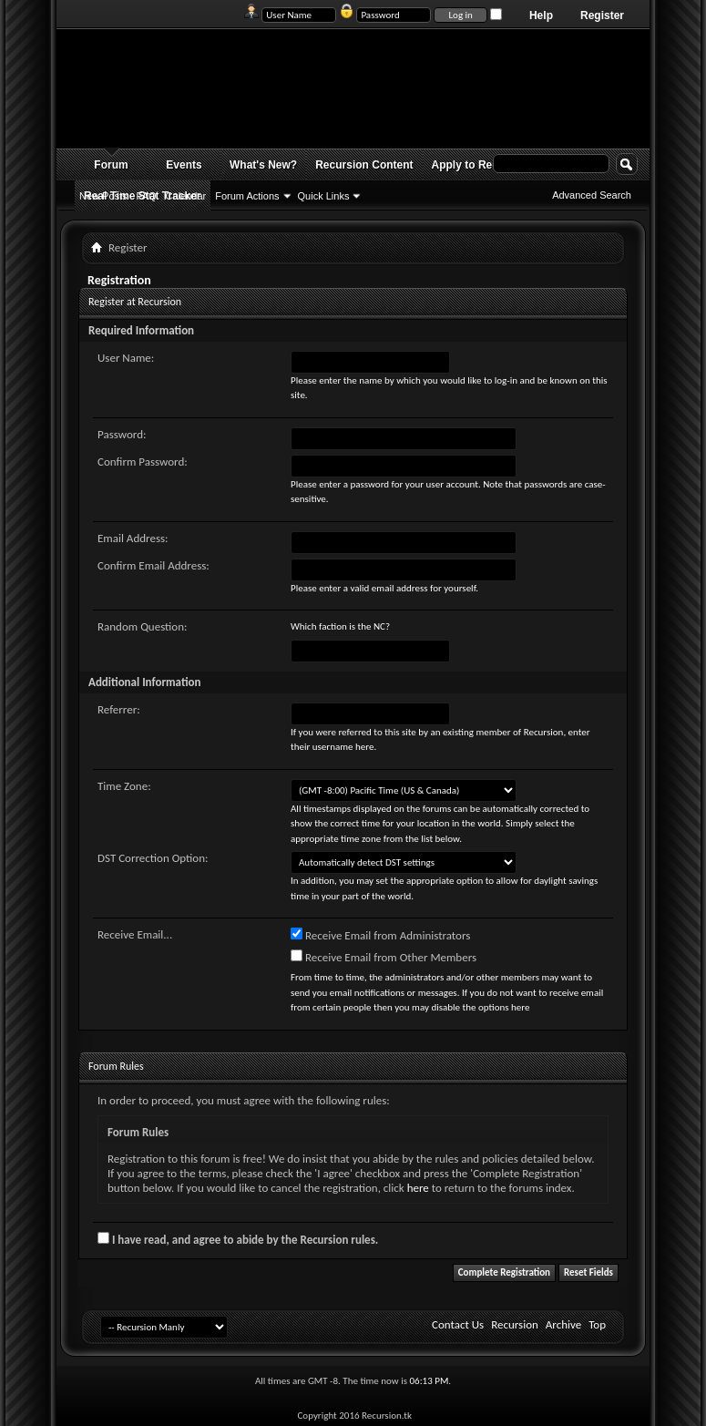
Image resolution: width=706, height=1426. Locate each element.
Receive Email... (134, 934)
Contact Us (458, 1324)
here (418, 1188)
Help (541, 15)
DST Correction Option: (152, 858)
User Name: (125, 357)
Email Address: (133, 538)
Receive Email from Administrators (380, 935)
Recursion (514, 1324)
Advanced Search (591, 195)
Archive (563, 1324)
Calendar (186, 195)
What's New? (263, 165)
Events (183, 165)
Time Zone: (124, 786)
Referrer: (118, 709)
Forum (111, 165)
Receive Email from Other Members (383, 956)
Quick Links (324, 195)
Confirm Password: (142, 461)
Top (597, 1324)
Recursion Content (364, 165)
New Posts (103, 195)
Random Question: (142, 626)
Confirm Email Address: (153, 565)
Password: (121, 434)
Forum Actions (247, 195)
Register (602, 15)
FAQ (147, 195)
